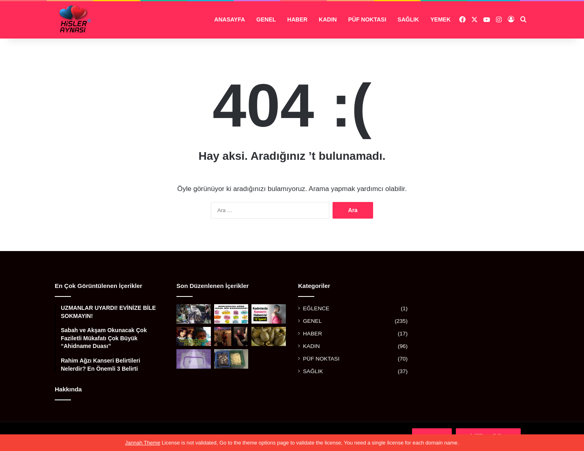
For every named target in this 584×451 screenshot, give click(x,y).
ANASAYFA (229, 19)
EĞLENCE (316, 308)
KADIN (328, 19)
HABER (297, 19)
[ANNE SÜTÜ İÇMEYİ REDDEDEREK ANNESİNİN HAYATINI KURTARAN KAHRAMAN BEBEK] (193, 336)
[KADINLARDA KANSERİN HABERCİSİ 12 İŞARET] (268, 314)
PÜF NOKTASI (367, 19)
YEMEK (440, 19)
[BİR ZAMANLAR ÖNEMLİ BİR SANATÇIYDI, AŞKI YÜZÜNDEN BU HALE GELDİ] (193, 314)
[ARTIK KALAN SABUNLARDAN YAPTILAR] (231, 359)
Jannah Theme (143, 443)
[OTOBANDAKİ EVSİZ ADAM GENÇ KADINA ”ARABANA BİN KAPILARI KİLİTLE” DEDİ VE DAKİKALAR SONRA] (231, 336)
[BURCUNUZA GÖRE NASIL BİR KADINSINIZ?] (231, 314)
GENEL (266, 19)
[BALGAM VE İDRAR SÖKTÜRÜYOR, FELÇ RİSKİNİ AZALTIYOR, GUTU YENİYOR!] (268, 336)
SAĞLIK (408, 19)
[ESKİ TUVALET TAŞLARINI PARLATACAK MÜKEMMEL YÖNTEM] (193, 359)
